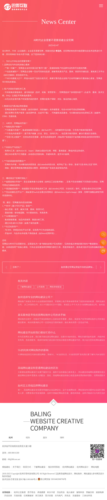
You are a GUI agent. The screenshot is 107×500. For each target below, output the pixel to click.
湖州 (62, 438)
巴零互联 (14, 479)
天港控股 (18, 496)
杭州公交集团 (20, 492)
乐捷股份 (76, 496)
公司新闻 (97, 287)
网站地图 (95, 467)
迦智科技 (80, 492)
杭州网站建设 (68, 467)
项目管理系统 (54, 467)
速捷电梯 (100, 492)
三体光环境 (87, 496)
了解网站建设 (82, 287)
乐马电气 (59, 496)
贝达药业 (61, 492)
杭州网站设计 (82, 467)
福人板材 (70, 492)
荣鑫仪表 (90, 492)
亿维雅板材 (28, 496)
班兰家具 (39, 496)
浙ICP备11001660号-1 (28, 479)
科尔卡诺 (51, 492)
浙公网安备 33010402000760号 (52, 479)
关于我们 (16, 467)
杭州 (11, 438)
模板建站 (6, 467)
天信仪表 (8, 496)
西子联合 (31, 492)
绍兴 (28, 438)
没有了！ (17, 267)
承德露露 (41, 492)
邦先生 (67, 496)
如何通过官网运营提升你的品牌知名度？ (80, 267)
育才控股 (49, 496)
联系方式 (27, 467)
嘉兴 (45, 438)
